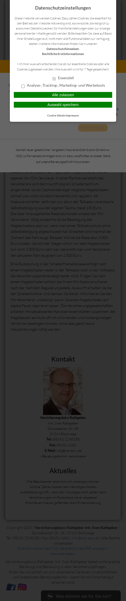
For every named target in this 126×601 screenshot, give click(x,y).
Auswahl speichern (63, 105)
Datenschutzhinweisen (63, 49)
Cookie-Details (56, 115)
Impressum (72, 115)
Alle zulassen (63, 95)
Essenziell (63, 78)
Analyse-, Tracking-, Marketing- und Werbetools (63, 85)
